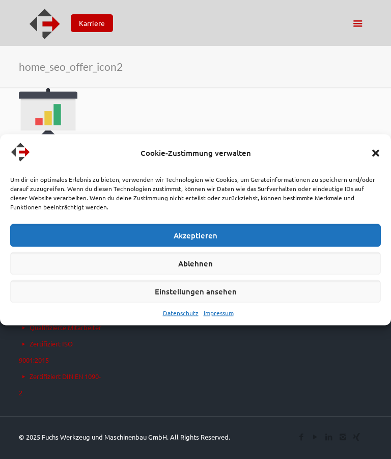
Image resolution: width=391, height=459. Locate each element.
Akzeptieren (195, 235)
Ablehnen (195, 263)
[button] (376, 153)
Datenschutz (181, 312)
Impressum (219, 312)
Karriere (92, 23)
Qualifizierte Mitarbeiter (65, 327)
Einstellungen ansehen (196, 291)
